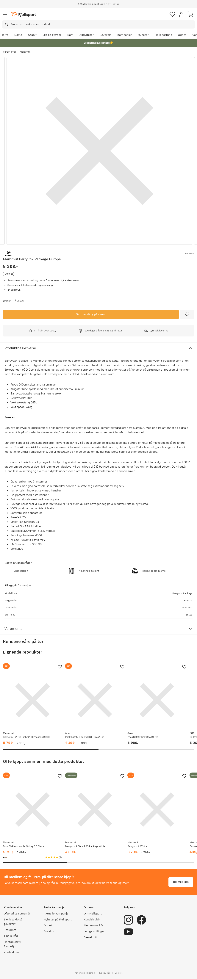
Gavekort (106, 35)
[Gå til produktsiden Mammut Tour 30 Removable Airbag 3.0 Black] (32, 809)
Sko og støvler (52, 35)
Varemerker (9, 52)
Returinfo (10, 930)
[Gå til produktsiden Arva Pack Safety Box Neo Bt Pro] (157, 700)
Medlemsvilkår (93, 926)
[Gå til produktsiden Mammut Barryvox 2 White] (157, 809)
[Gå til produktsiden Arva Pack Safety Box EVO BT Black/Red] (94, 700)
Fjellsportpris (163, 35)
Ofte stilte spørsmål (17, 914)
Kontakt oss (12, 952)
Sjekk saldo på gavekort (13, 922)
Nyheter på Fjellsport (57, 920)
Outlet (182, 35)
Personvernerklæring (84, 972)
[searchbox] (102, 24)
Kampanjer (124, 35)
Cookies (119, 972)
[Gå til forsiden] (23, 14)
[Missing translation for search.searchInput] (6, 24)
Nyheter (143, 35)
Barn (70, 35)
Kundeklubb (92, 920)
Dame (18, 35)
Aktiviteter (86, 35)
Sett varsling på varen (91, 314)
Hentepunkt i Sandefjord (12, 944)
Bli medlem (181, 882)
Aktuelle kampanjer (56, 914)
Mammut (25, 52)
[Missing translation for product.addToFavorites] (187, 314)
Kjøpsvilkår (104, 972)
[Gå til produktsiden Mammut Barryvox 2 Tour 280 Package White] (94, 809)
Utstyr (32, 35)
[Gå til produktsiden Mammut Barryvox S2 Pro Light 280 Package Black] (32, 700)
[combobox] (98, 24)
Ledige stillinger (94, 931)
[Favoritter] (172, 14)
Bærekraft (90, 937)
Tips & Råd (11, 936)
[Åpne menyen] (5, 14)
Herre (4, 35)
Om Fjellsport (93, 914)
